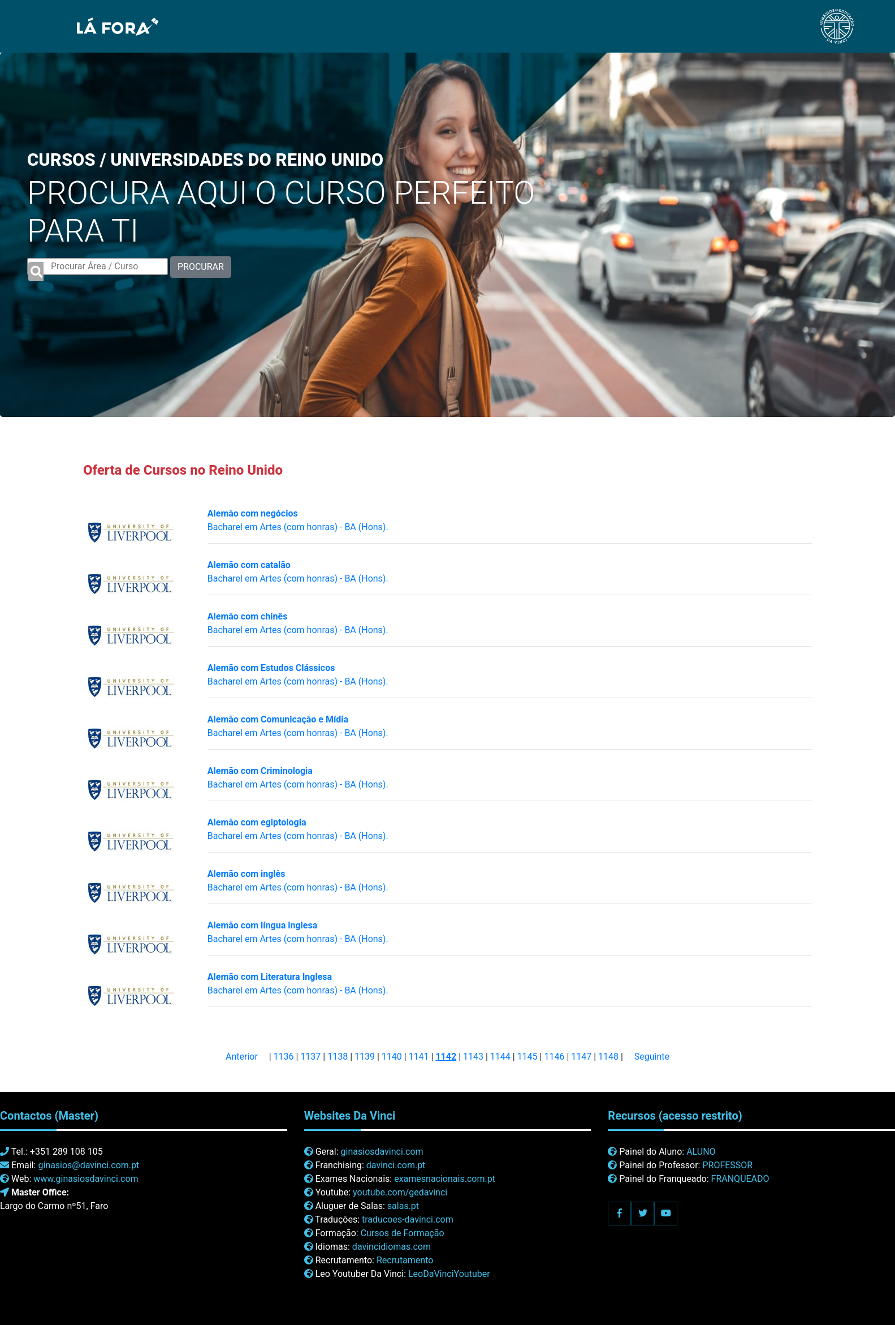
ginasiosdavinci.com (382, 1151)
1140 (392, 1056)
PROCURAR (201, 266)
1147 (581, 1056)
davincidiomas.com (391, 1246)
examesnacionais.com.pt (444, 1178)
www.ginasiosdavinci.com (85, 1178)
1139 (364, 1056)
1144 (500, 1056)
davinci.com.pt (396, 1165)
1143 (473, 1056)
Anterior (242, 1056)
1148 (608, 1056)
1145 (527, 1056)
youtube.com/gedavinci (400, 1192)
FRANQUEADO (740, 1178)
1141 (419, 1056)
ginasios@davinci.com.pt (88, 1165)
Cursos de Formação (402, 1233)
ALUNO (700, 1151)
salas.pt (403, 1206)
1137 (310, 1056)
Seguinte (651, 1056)
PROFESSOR (727, 1165)
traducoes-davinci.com (407, 1219)
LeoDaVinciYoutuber (449, 1273)
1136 (284, 1056)
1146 (554, 1056)
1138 (337, 1056)
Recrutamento (405, 1260)
